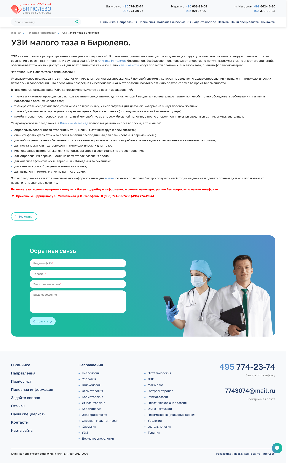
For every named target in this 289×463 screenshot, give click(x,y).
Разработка (223, 453)
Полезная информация (174, 22)
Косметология (92, 397)
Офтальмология (159, 373)
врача (109, 178)
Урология (89, 379)
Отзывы (223, 22)
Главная (16, 32)
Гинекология (91, 385)
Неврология (91, 373)
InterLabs (268, 453)
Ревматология (158, 397)
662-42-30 (264, 6)
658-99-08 (196, 6)
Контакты (268, 22)
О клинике (108, 22)
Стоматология (92, 391)
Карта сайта (22, 430)
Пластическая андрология (167, 403)
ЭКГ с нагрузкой (160, 409)
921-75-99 (196, 11)
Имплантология (93, 403)
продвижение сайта (247, 453)
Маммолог (155, 385)
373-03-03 (264, 11)
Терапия (154, 432)
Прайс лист (146, 22)
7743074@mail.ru (250, 390)
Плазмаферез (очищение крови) (171, 415)
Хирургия (89, 426)
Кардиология (91, 409)
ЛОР (151, 379)
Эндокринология (94, 415)
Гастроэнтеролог (160, 391)
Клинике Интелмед (112, 60)
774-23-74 (133, 6)
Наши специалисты (245, 22)
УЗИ (85, 432)
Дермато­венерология (98, 438)
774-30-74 (133, 11)
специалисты (129, 65)
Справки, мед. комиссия (100, 420)
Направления (127, 22)
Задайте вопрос (204, 22)
